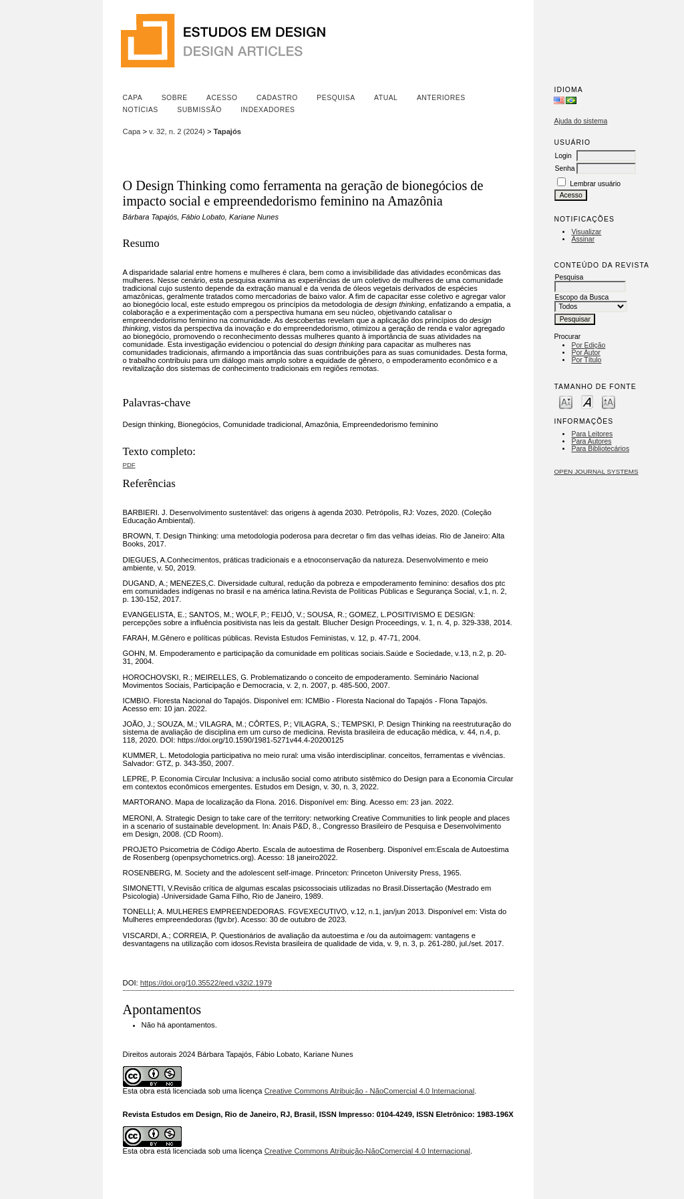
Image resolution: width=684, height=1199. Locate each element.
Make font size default (587, 401)
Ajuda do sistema (580, 121)
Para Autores (591, 441)
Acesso (221, 97)
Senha (564, 168)
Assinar (582, 239)
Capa (133, 97)
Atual (385, 97)
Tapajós (227, 131)
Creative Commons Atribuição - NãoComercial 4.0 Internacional (370, 1091)
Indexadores (267, 109)
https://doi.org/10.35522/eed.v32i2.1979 (206, 983)
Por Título (586, 360)
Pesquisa (336, 97)
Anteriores (441, 97)
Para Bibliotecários (600, 448)
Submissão (199, 109)
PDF (129, 464)
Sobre (175, 97)
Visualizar (586, 232)
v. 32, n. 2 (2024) (177, 131)
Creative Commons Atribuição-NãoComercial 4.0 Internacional (367, 1151)
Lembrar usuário (595, 183)
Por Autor (585, 352)
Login (562, 155)
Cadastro (277, 97)
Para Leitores (592, 434)
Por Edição (588, 345)
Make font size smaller (565, 401)
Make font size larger (608, 401)
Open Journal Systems (596, 471)
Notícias (140, 109)
